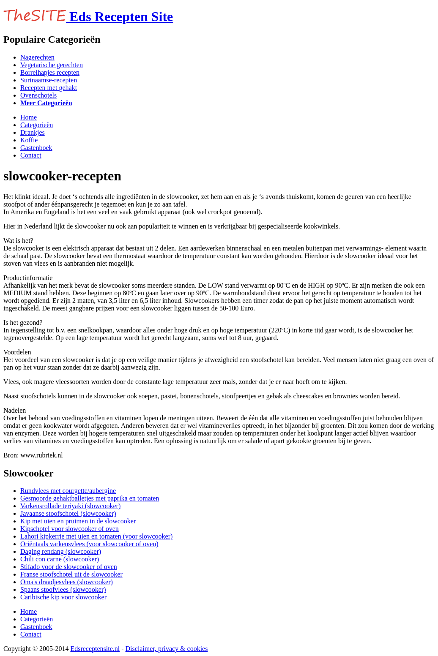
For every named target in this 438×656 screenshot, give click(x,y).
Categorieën (36, 124)
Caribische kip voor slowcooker (63, 597)
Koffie (29, 140)
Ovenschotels (38, 95)
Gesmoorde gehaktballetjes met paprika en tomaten (89, 498)
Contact (30, 155)
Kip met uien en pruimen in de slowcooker (78, 521)
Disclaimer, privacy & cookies (167, 648)
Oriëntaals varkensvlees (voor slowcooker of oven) (89, 543)
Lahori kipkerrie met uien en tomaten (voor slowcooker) (96, 536)
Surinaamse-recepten (48, 80)
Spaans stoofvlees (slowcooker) (63, 589)
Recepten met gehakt (48, 87)
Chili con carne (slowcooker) (59, 559)
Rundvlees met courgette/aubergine (68, 490)
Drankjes (32, 132)
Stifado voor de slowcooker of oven (68, 566)
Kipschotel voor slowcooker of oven (69, 528)
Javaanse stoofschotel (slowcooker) (68, 513)
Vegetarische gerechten (51, 64)
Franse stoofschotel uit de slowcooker (71, 574)
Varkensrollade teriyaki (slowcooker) (70, 505)
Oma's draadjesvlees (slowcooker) (66, 581)
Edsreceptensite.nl (95, 648)
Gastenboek (36, 147)
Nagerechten (37, 57)
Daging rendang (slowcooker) (60, 551)
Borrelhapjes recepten (49, 72)
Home (28, 117)
